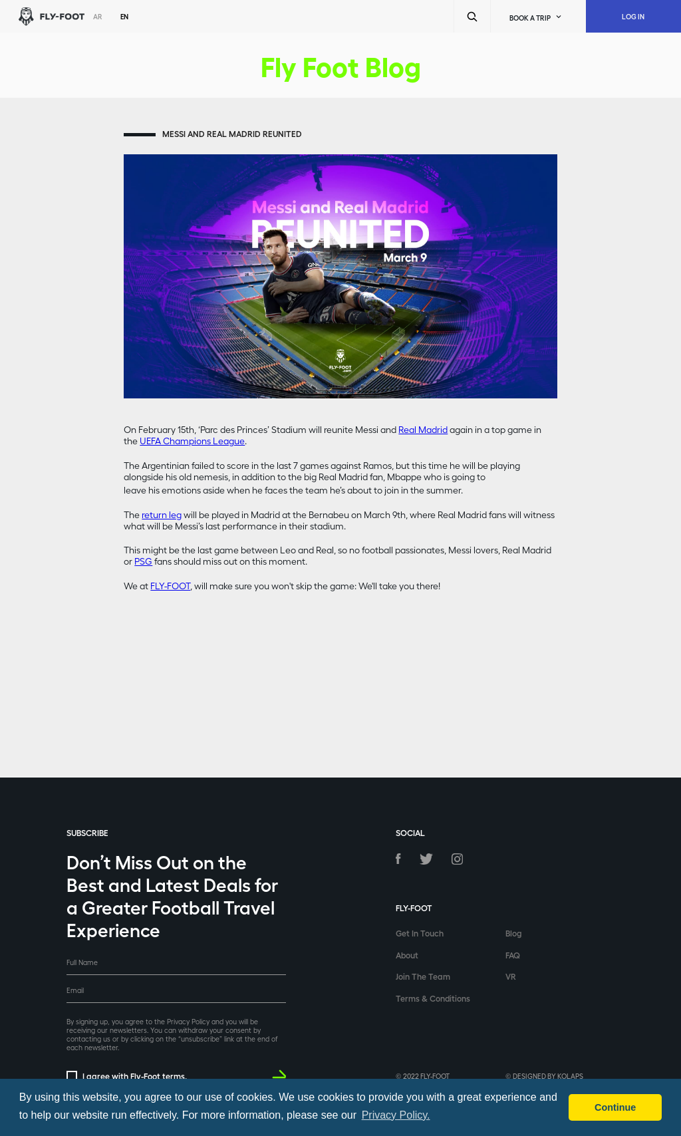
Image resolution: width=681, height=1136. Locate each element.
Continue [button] (615, 1107)
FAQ (512, 955)
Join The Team (423, 976)
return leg (162, 514)
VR (510, 976)
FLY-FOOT (170, 585)
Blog (513, 933)
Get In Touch (420, 933)
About (407, 955)
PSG (143, 561)
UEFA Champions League (192, 440)
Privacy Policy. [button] (396, 1115)
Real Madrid (423, 429)
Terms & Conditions (433, 998)
